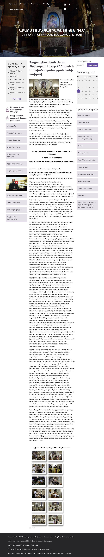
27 (89, 98)
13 (89, 91)
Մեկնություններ (84, 181)
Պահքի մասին (83, 153)
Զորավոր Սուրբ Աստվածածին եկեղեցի (15, 109)
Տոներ (80, 146)
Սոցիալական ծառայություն (12, 218)
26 (86, 98)
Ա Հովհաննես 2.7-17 (16, 79)
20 (89, 95)
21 (93, 95)
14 (93, 91)
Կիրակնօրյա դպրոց (14, 164)
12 (86, 91)
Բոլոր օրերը (16, 99)
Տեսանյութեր (48, 4)
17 (78, 95)
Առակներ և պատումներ (87, 160)
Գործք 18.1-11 (13, 76)
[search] (85, 7)
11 (82, 91)
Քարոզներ (24, 4)
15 (97, 91)
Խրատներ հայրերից (85, 174)
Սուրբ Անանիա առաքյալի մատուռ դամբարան (16, 118)
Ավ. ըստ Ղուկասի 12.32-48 (15, 72)
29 (97, 98)
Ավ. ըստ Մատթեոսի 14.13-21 (16, 88)
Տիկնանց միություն (14, 147)
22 (97, 95)
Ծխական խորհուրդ (14, 133)
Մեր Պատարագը (84, 115)
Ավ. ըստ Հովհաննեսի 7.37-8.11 (16, 83)
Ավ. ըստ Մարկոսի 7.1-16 (16, 94)
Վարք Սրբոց (83, 167)
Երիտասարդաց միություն (13, 155)
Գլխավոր (12, 4)
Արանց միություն (13, 140)
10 (78, 91)
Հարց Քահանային (16, 9)
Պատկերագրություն (85, 188)
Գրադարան (35, 4)
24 (78, 98)
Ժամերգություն (83, 122)
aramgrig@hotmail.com (43, 549)
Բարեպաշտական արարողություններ (85, 138)
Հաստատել (92, 65)
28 (93, 98)
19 (86, 95)
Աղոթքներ (82, 195)
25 (82, 98)
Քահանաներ (12, 126)
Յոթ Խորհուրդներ (85, 129)
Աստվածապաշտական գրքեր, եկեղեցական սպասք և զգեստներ (86, 205)
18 (82, 95)
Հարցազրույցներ (13, 203)
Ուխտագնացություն (14, 210)
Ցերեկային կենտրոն (15, 171)
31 (78, 102)
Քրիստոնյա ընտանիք (15, 196)
